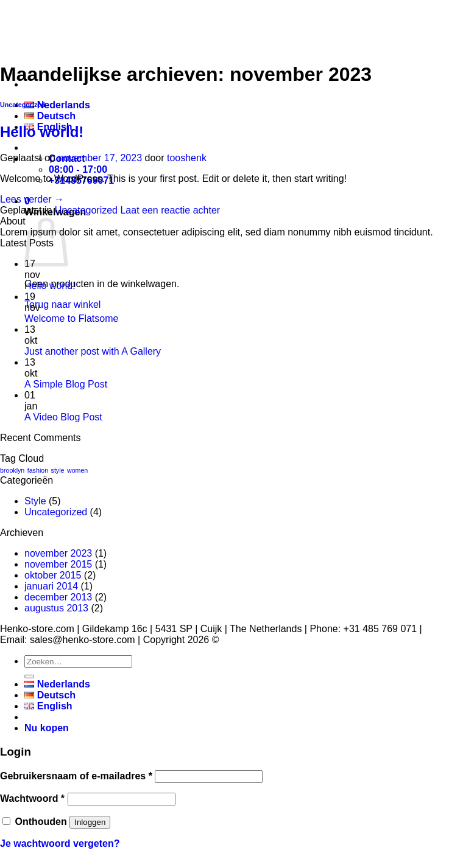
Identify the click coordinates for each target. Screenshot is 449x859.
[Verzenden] (29, 676)
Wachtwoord (32, 798)
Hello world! (41, 131)
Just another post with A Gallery (92, 351)
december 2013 (58, 597)
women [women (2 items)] (77, 470)
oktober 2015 (52, 575)
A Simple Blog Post (65, 384)
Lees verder (32, 199)
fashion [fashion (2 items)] (37, 470)
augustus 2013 (56, 608)
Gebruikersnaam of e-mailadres (76, 776)
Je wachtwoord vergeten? (60, 843)
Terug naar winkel (62, 304)
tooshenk (187, 158)
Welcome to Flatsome (71, 318)
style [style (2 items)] (58, 470)
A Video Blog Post (63, 417)
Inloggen (89, 822)
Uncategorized (22, 104)
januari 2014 (51, 586)
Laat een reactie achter (170, 210)
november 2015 (58, 564)
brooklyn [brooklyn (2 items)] (12, 470)
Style (35, 501)
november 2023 (58, 553)
